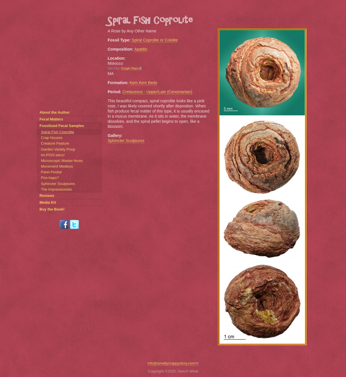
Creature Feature (55, 143)
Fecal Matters (51, 119)
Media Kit (47, 202)
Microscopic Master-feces (62, 161)
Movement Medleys (57, 166)
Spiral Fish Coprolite (57, 132)
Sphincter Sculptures (126, 140)
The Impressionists (56, 189)
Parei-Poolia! (51, 172)
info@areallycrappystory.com (173, 363)
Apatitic (140, 49)
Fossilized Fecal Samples (61, 126)
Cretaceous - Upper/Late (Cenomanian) (157, 91)
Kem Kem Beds (143, 82)
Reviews (46, 195)
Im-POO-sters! (53, 155)
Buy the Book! (51, 209)
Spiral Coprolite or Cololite (155, 40)
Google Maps (131, 68)
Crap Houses (51, 138)
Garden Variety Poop (58, 149)
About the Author (54, 112)
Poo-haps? (50, 178)
